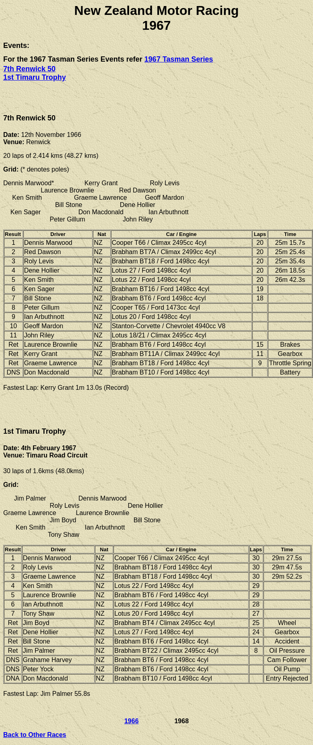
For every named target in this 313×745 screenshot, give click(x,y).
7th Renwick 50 (29, 69)
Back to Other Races (34, 734)
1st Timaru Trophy (34, 77)
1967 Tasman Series (178, 59)
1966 (131, 721)
